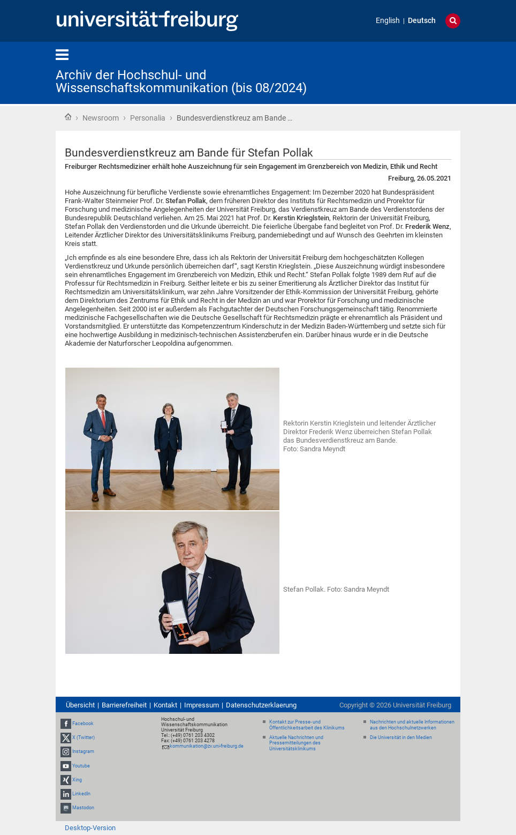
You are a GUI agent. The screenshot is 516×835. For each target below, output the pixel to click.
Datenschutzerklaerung (261, 705)
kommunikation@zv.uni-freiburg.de (207, 746)
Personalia (147, 118)
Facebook (83, 723)
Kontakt (165, 705)
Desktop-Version (90, 828)
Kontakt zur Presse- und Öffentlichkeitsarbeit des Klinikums (307, 724)
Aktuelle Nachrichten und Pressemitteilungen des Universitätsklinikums (296, 743)
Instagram (83, 751)
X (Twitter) (83, 737)
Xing (77, 779)
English (388, 20)
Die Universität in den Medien (401, 737)
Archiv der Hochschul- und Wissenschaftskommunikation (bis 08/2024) (181, 81)
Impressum (201, 705)
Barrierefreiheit (124, 705)
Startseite (68, 117)
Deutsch (422, 20)
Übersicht (80, 705)
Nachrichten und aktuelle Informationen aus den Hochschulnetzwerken (412, 724)
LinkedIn (81, 793)
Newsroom (100, 118)
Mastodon (83, 807)
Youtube (81, 766)
